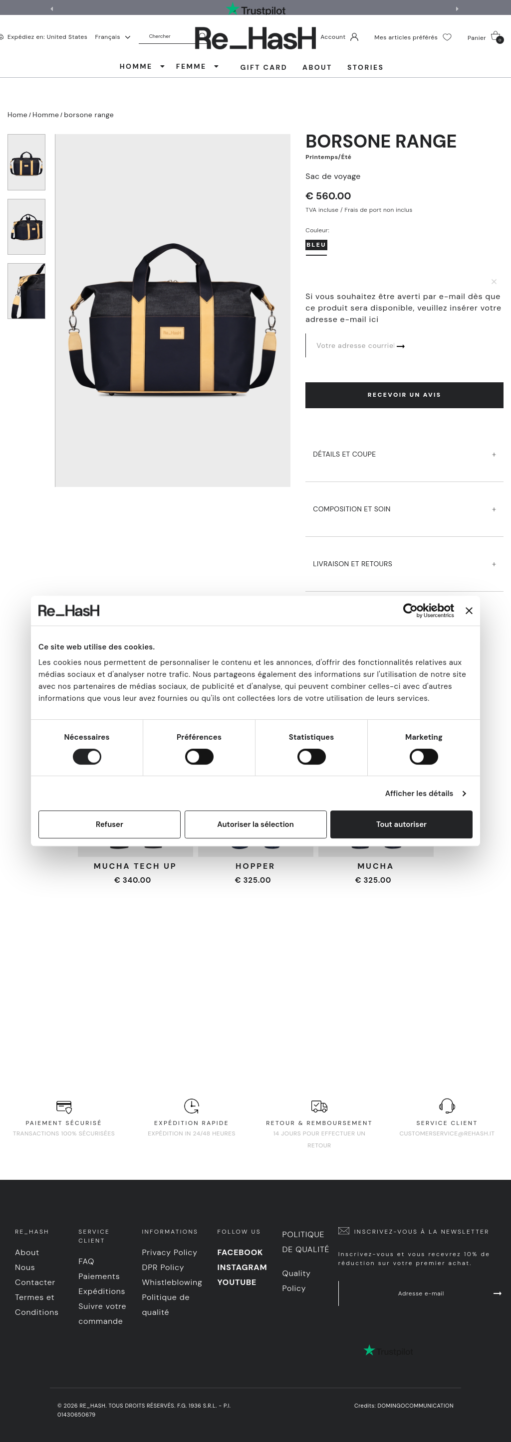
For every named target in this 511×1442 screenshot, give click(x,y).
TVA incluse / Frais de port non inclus (358, 210)
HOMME (143, 66)
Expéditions (101, 1291)
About (317, 67)
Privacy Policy (169, 1252)
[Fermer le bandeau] (469, 610)
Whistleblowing (172, 1282)
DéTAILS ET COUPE (404, 445)
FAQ (86, 1261)
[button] (458, 8)
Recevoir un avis (405, 395)
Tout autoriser (401, 824)
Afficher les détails (419, 794)
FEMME (198, 66)
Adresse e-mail (451, 1293)
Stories (365, 67)
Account (339, 37)
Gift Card (263, 67)
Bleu (316, 245)
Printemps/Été (328, 157)
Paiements (99, 1276)
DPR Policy (163, 1267)
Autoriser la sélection (255, 824)
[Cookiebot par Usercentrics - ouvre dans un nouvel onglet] (410, 610)
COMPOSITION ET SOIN (404, 499)
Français (112, 37)
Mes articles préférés (413, 37)
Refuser (109, 824)
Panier (486, 37)
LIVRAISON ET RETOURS (404, 554)
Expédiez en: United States (47, 36)
